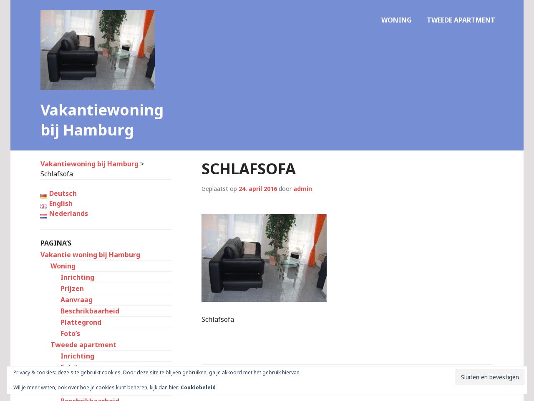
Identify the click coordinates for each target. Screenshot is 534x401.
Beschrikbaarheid (89, 311)
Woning (396, 20)
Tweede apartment (461, 20)
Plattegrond (80, 322)
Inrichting (77, 277)
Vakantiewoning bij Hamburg (102, 120)
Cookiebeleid (198, 387)
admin (302, 189)
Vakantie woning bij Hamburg (90, 254)
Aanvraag (76, 299)
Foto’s (70, 333)
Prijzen (72, 288)
